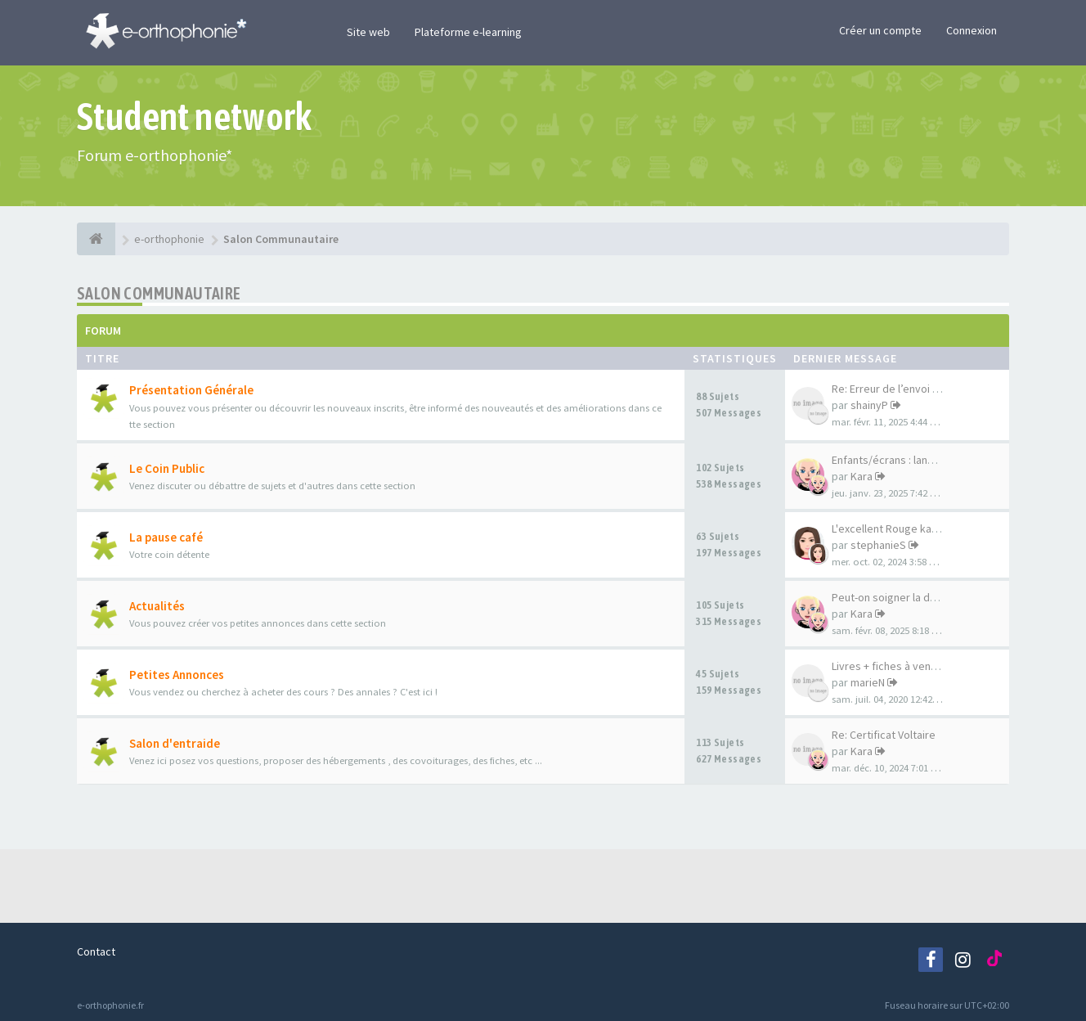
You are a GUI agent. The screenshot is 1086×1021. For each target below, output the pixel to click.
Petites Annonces (176, 674)
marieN (867, 682)
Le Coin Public (166, 468)
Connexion (971, 30)
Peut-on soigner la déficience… (909, 597)
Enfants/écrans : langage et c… (908, 459)
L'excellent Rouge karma (891, 528)
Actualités (157, 606)
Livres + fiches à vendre (890, 666)
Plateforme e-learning (468, 32)
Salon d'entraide (174, 743)
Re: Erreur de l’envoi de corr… (905, 388)
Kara (861, 476)
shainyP (869, 405)
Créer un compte (880, 30)
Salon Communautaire (159, 293)
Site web (368, 32)
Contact (96, 951)
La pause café (166, 537)
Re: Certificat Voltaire (884, 734)
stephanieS (878, 544)
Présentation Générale (191, 390)
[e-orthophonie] (96, 239)
